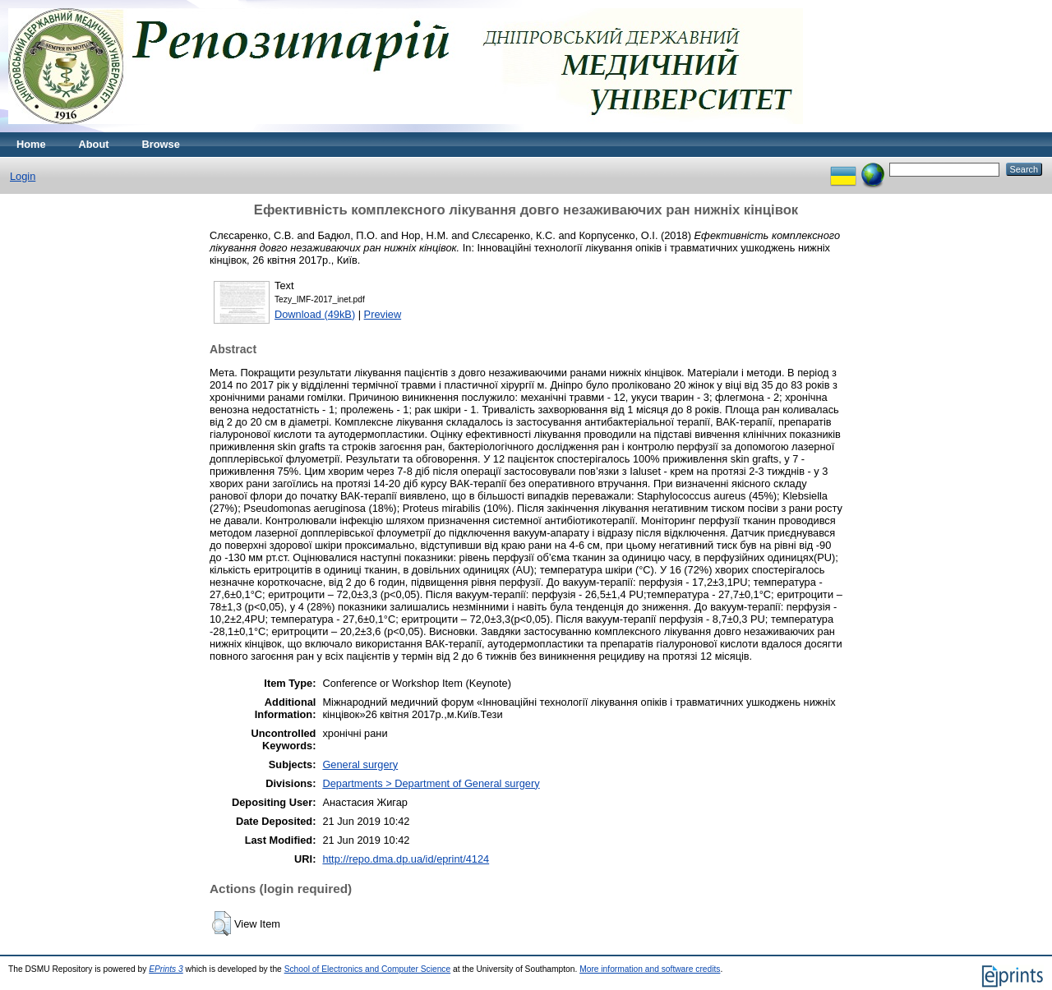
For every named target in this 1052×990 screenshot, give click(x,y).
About (94, 144)
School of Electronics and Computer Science (367, 969)
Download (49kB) (315, 314)
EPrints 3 (166, 969)
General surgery (360, 764)
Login (22, 176)
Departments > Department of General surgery (430, 783)
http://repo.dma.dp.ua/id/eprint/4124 (405, 859)
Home (31, 144)
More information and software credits (649, 969)
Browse (161, 144)
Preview (383, 314)
